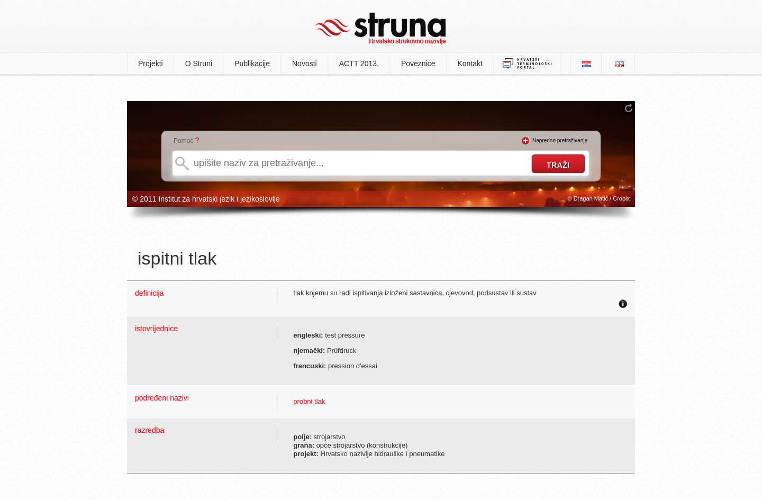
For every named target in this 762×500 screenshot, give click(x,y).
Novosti (304, 63)
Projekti (150, 63)
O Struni (198, 63)
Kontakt (470, 63)
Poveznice (418, 63)
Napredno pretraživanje (559, 140)
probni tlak (309, 401)
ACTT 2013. (359, 63)
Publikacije (252, 63)
